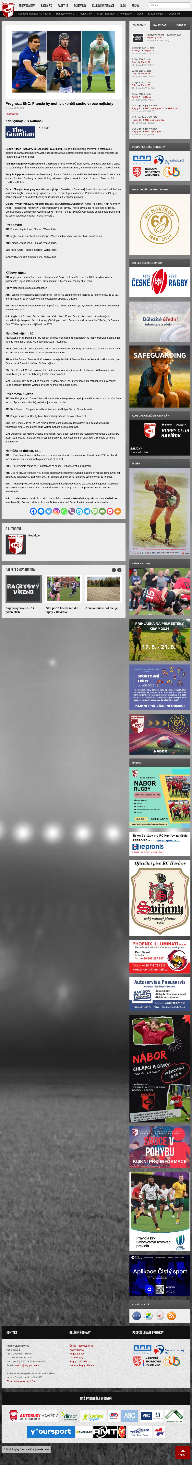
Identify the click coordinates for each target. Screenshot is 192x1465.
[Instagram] (56, 511)
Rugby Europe (77, 1354)
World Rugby (76, 1358)
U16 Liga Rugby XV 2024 (144, 117)
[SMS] (94, 511)
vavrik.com (42, 1450)
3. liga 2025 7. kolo (141, 82)
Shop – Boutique (106, 13)
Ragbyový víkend (65, 13)
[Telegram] (87, 511)
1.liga (134, 62)
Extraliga (136, 50)
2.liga (134, 73)
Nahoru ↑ (182, 1453)
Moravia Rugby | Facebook (83, 1366)
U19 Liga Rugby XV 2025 (144, 105)
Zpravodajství (27, 6)
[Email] (102, 511)
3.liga (134, 85)
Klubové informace (103, 6)
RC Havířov (80, 6)
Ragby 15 (63, 6)
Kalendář (160, 25)
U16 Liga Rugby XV (154, 120)
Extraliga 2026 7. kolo (143, 48)
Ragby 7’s (46, 6)
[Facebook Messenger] (41, 511)
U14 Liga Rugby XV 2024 (144, 129)
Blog (123, 6)
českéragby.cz (76, 1350)
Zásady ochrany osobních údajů (21, 1382)
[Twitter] (48, 511)
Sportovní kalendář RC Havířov (34, 13)
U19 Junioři (173, 108)
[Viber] (71, 511)
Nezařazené (12, 113)
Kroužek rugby (155, 13)
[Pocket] (110, 511)
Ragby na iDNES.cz (79, 1362)
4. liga (135, 97)
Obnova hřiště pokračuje (101, 608)
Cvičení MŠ (175, 13)
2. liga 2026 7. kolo (141, 71)
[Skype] (79, 511)
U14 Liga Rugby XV (154, 131)
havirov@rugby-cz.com (27, 1366)
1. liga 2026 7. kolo (141, 59)
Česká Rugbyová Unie (81, 1346)
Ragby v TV (85, 13)
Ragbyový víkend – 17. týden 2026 (164, 35)
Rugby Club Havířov (23, 1450)
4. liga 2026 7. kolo (141, 94)
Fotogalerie (126, 13)
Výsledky (139, 25)
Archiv (135, 6)
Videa (140, 13)
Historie (180, 25)
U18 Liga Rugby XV (154, 108)
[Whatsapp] (64, 511)
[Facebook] (33, 511)
